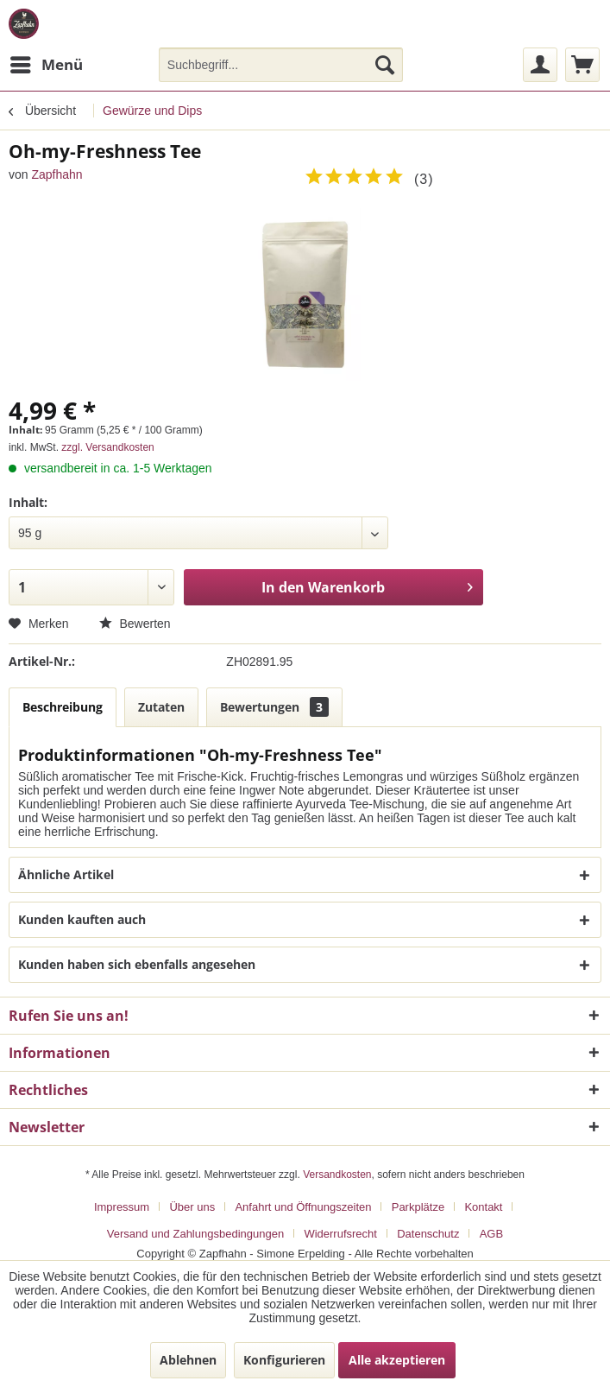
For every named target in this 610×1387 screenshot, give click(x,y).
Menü (46, 62)
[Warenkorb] (582, 65)
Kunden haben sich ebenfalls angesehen (136, 964)
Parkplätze (418, 1206)
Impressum (121, 1206)
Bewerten (135, 623)
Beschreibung (62, 707)
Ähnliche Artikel (66, 874)
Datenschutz (428, 1233)
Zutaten (161, 707)
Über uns (192, 1206)
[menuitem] (45, 65)
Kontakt (483, 1206)
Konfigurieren (284, 1360)
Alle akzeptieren (397, 1360)
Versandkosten (337, 1174)
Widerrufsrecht (340, 1233)
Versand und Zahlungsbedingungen (195, 1233)
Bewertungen (274, 707)
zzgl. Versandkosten (107, 447)
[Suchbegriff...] (281, 65)
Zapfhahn (56, 174)
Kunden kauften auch (82, 919)
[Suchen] (385, 65)
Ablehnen (188, 1360)
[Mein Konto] (540, 65)
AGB (491, 1233)
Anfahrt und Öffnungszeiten (303, 1206)
